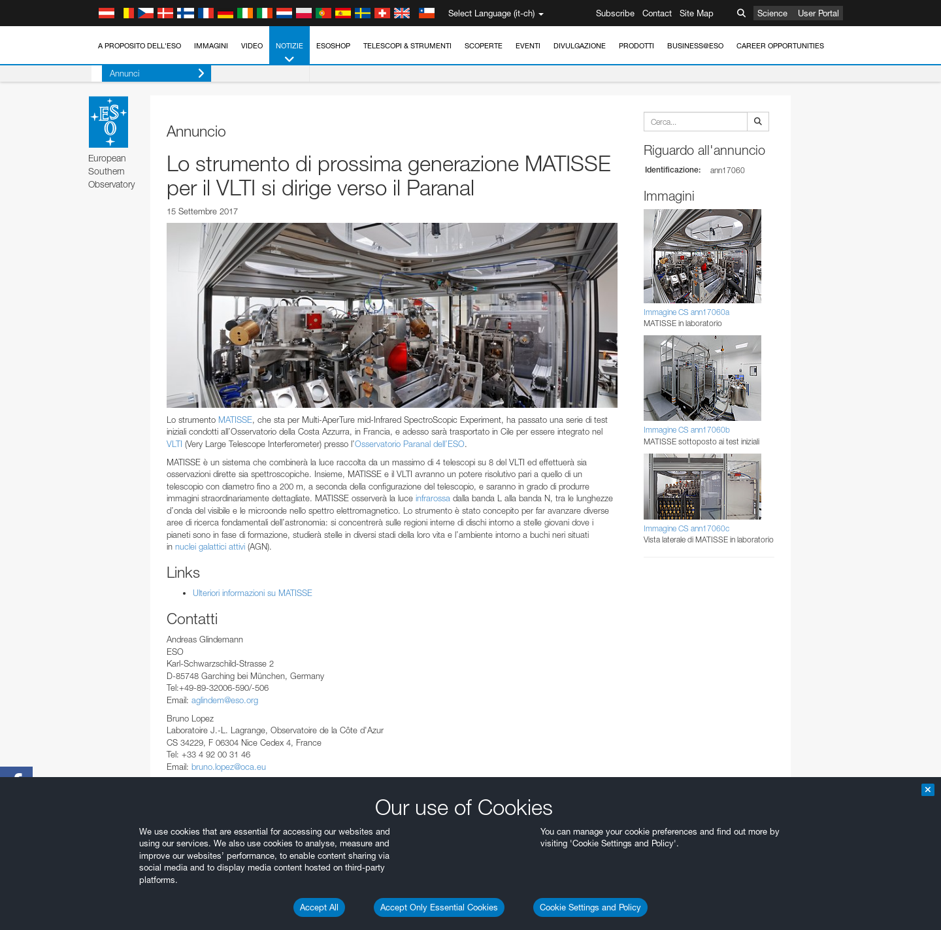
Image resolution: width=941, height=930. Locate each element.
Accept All (319, 907)
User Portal (818, 13)
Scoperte (484, 45)
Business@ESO (695, 45)
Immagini (211, 45)
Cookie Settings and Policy (590, 907)
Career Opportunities (780, 45)
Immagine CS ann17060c (686, 528)
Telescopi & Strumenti (407, 45)
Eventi (528, 45)
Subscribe (615, 13)
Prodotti (636, 45)
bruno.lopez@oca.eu (228, 766)
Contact (657, 13)
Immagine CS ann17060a (686, 312)
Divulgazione (579, 45)
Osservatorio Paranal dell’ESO (410, 444)
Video (252, 45)
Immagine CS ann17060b (687, 430)
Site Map (697, 13)
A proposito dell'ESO (139, 45)
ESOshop (333, 45)
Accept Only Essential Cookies (439, 907)
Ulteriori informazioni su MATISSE (252, 593)
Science (772, 13)
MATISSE (235, 419)
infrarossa (433, 498)
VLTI (174, 444)
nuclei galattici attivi (210, 546)
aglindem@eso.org (224, 700)
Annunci (146, 73)
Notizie (289, 53)
